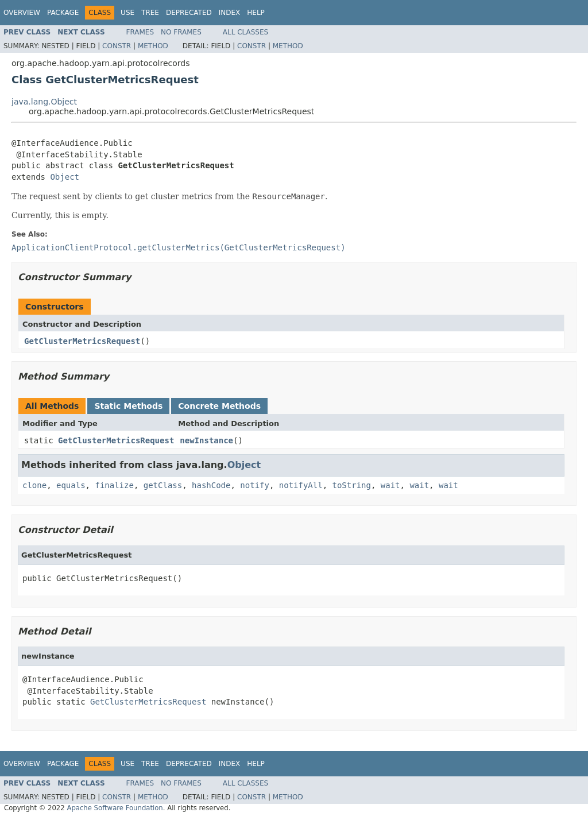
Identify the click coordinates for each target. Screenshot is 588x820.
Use (127, 13)
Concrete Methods (219, 406)
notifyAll (301, 485)
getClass (163, 485)
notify (254, 485)
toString (351, 485)
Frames (140, 32)
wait (390, 485)
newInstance (206, 440)
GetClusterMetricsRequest (82, 341)
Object (64, 176)
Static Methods (128, 406)
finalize (114, 485)
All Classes (245, 32)
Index (230, 13)
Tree (150, 13)
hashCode (211, 485)
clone (34, 485)
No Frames (181, 32)
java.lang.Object (44, 101)
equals (71, 485)
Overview (21, 13)
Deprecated (189, 13)
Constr (116, 46)
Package (63, 13)
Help (256, 13)
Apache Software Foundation (115, 808)
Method (153, 46)
